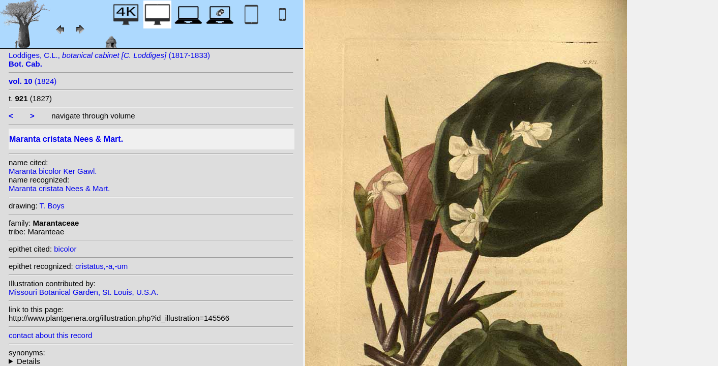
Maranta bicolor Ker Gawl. (53, 171)
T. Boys (52, 205)
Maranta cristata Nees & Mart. (59, 188)
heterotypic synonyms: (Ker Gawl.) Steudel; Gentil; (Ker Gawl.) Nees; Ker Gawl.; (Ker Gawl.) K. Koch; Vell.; (151, 361)
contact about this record (50, 335)
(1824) (32, 81)
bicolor (65, 249)
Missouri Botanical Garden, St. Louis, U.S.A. (83, 292)
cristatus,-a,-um (101, 266)
